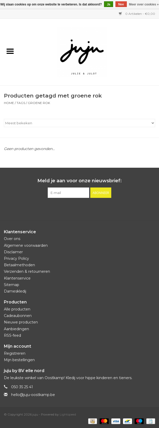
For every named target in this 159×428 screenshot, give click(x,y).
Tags (21, 103)
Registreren (14, 353)
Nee (121, 4)
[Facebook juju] (75, 208)
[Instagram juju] (84, 208)
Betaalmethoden (19, 265)
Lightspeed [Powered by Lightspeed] (68, 414)
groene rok (39, 103)
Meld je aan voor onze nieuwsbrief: (79, 181)
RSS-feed (12, 335)
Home (9, 103)
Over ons (12, 238)
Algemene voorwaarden (26, 245)
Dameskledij (15, 291)
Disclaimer (13, 252)
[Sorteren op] (79, 123)
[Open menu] (10, 51)
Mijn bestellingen (19, 360)
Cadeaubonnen (18, 315)
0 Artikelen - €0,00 (137, 14)
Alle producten (17, 309)
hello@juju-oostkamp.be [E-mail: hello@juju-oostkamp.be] (33, 394)
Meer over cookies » (144, 4)
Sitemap (11, 284)
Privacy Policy (16, 258)
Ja (108, 4)
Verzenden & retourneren (27, 271)
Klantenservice (17, 278)
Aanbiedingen (16, 329)
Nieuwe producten (21, 322)
